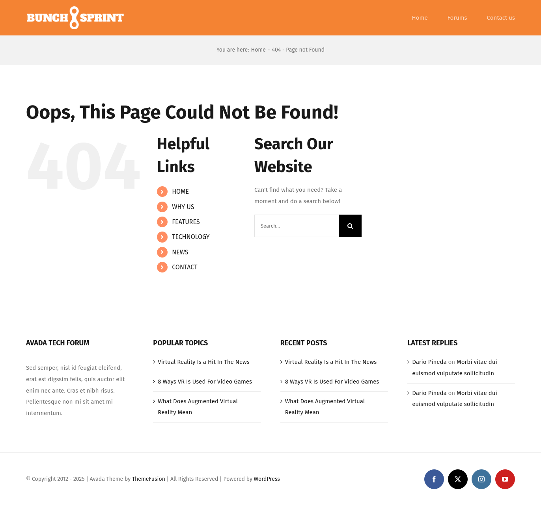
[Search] (350, 226)
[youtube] (505, 479)
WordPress (267, 479)
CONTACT (184, 267)
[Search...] (296, 226)
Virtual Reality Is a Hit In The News (204, 361)
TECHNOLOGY (190, 237)
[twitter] (458, 479)
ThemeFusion (148, 479)
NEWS (180, 252)
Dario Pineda (429, 361)
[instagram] (481, 479)
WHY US (183, 207)
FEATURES (186, 222)
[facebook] (434, 479)
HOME (180, 191)
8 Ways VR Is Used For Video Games (205, 381)
